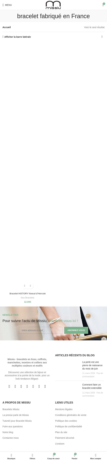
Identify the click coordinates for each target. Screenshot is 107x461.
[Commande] (102, 36)
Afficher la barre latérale (17, 37)
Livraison (59, 443)
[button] (25, 286)
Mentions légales (63, 409)
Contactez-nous (10, 438)
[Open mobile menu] (7, 5)
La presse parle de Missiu (15, 415)
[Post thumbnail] (67, 369)
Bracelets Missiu (10, 409)
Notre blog (7, 432)
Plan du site (61, 432)
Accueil (6, 27)
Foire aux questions (12, 426)
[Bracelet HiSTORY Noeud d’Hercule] (27, 166)
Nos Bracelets (28, 297)
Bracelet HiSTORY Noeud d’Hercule (27, 293)
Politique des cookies (66, 421)
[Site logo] (53, 4)
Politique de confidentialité (68, 426)
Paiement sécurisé (64, 438)
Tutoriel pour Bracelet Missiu (17, 421)
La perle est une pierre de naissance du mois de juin (92, 365)
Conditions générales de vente (70, 415)
